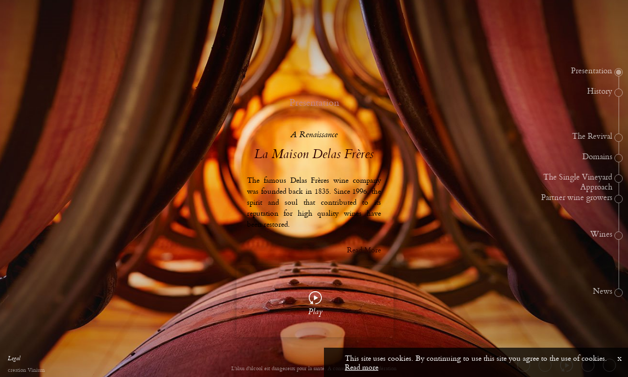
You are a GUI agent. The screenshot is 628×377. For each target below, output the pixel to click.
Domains (597, 157)
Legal (14, 359)
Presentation (591, 71)
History (599, 91)
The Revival (592, 136)
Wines (601, 234)
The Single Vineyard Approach (577, 182)
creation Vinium (26, 370)
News (602, 291)
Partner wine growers (576, 198)
